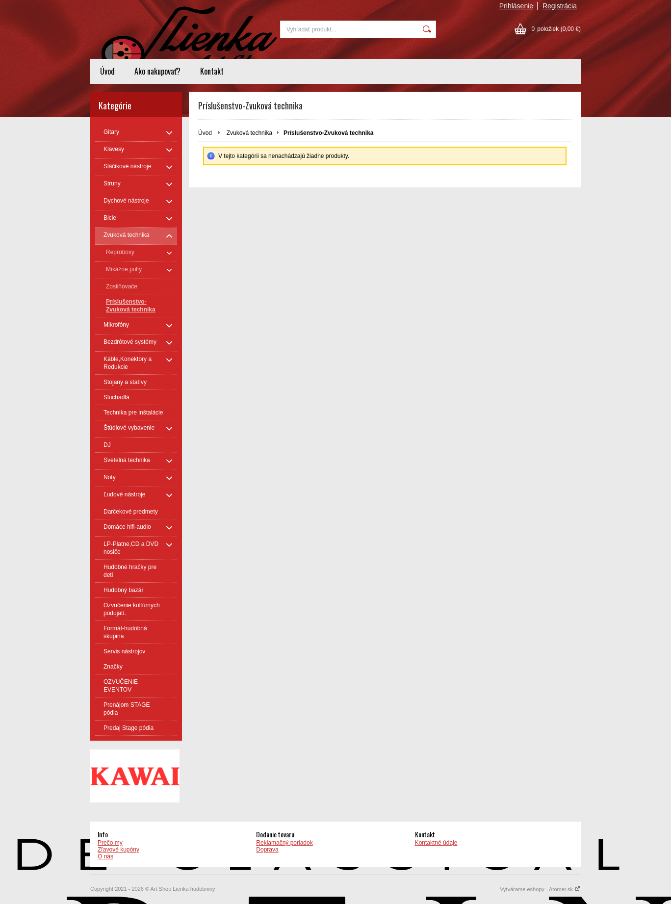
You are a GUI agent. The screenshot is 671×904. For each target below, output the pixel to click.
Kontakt (212, 71)
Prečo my (110, 842)
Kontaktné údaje (436, 842)
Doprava (267, 849)
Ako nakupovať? (157, 71)
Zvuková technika (249, 132)
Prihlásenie (516, 6)
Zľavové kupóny (118, 849)
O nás (105, 856)
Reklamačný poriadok (284, 842)
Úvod (107, 71)
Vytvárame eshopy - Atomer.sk (540, 889)
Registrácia (559, 6)
